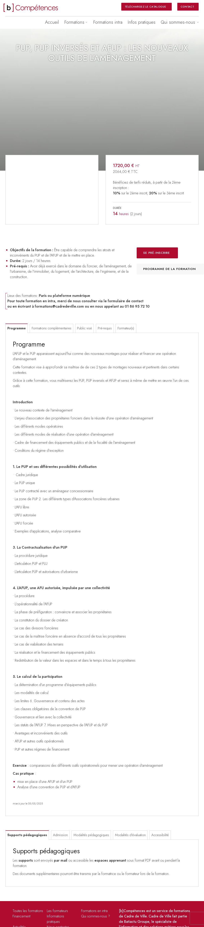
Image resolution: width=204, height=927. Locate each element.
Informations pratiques (55, 919)
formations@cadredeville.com (59, 306)
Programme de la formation (169, 269)
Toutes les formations (28, 910)
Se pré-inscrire (156, 253)
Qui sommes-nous (178, 22)
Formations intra (107, 22)
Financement (21, 916)
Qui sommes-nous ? (95, 916)
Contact (187, 6)
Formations (74, 22)
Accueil (52, 22)
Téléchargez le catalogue (146, 6)
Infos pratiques (141, 22)
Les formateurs (57, 910)
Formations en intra (94, 910)
